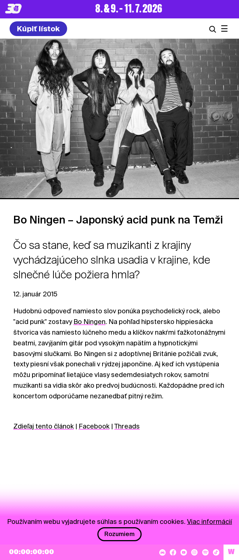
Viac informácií (209, 521)
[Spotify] (205, 552)
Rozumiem (119, 534)
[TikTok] (216, 552)
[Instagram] (194, 552)
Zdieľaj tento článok (43, 426)
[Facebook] (173, 552)
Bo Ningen (89, 321)
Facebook (94, 426)
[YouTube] (183, 552)
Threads (127, 426)
